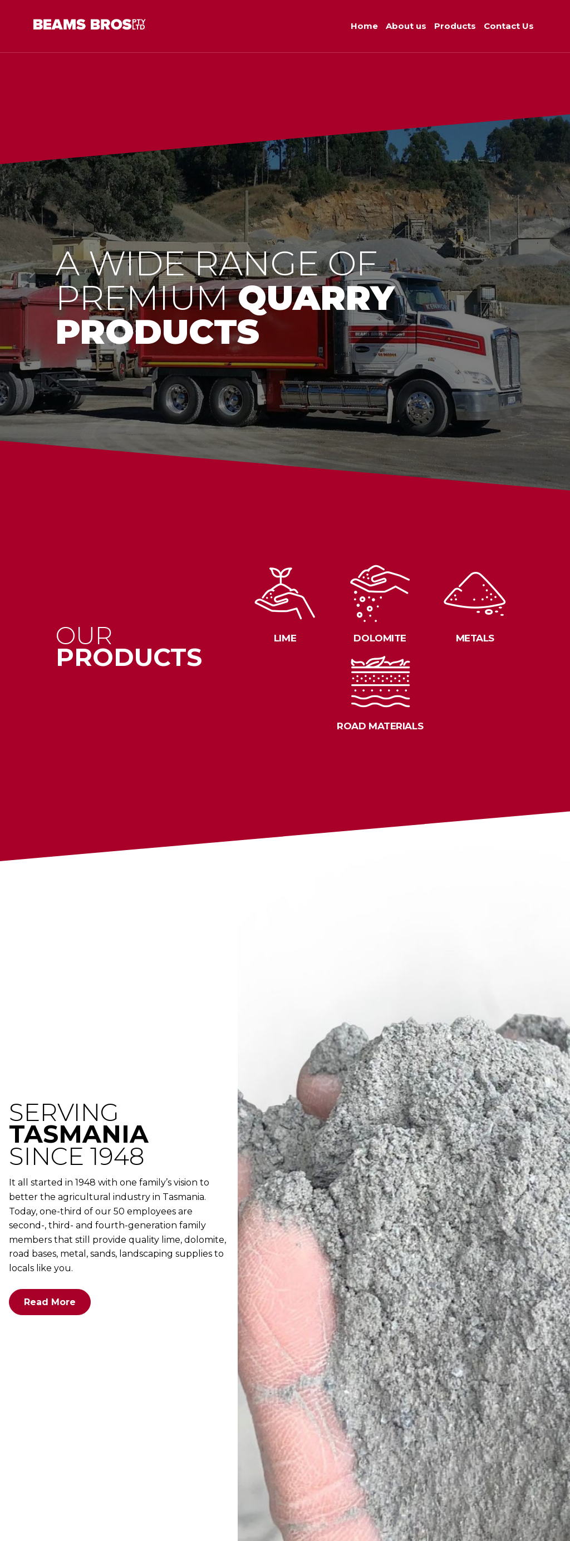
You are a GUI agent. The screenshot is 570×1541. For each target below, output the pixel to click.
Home (364, 26)
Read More (50, 1302)
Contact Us (509, 26)
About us (406, 26)
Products (455, 26)
